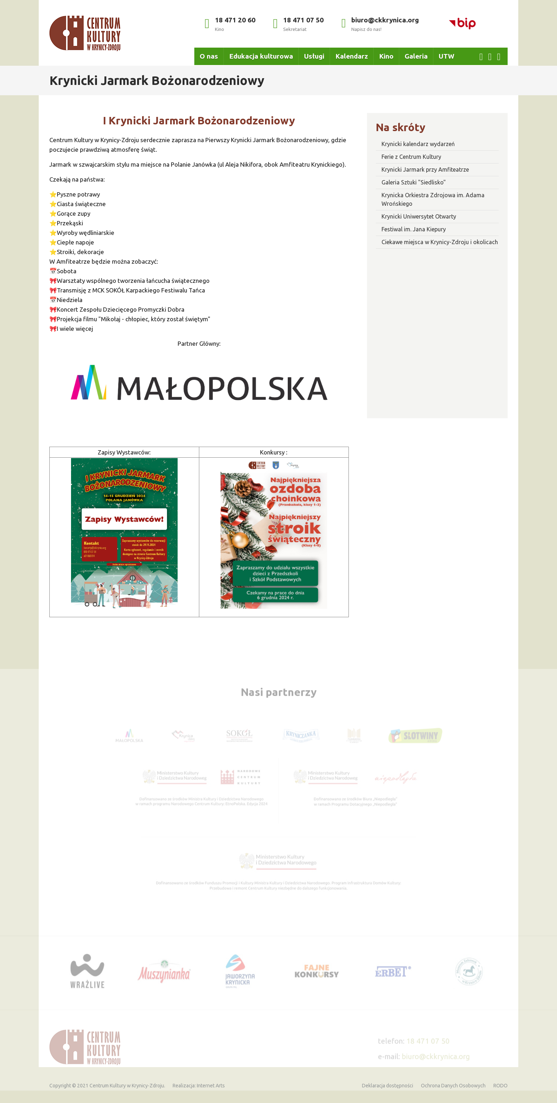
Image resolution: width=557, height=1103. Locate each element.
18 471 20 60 (230, 24)
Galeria (416, 56)
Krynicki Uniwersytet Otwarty (419, 216)
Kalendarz (351, 56)
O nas (209, 56)
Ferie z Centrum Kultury (411, 157)
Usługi (314, 56)
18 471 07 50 (298, 24)
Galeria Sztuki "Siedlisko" (414, 182)
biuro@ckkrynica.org (380, 24)
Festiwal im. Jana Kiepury (414, 229)
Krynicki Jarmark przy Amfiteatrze (425, 169)
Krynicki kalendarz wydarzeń (418, 144)
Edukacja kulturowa (261, 56)
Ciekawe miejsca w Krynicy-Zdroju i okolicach (440, 242)
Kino (386, 56)
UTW (446, 56)
